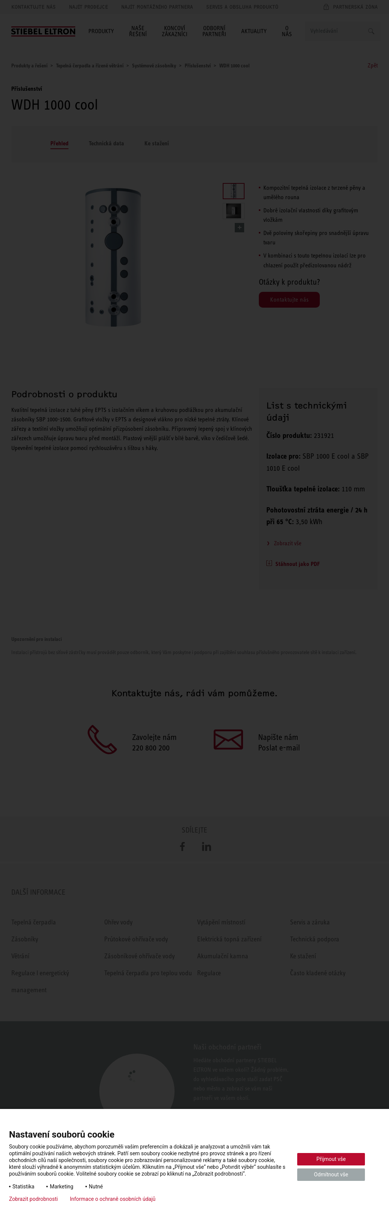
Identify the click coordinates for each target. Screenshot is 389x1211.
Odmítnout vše (331, 1174)
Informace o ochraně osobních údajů (113, 1199)
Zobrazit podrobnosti (33, 1199)
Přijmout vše (331, 1159)
